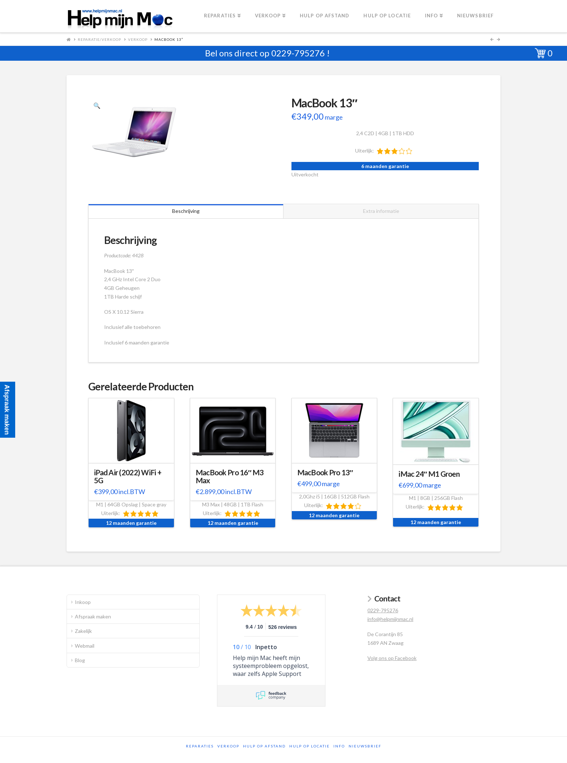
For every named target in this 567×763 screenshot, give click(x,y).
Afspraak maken (93, 616)
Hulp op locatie (309, 746)
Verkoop (138, 39)
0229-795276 (298, 53)
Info (339, 746)
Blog (80, 660)
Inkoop (83, 602)
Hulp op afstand (264, 746)
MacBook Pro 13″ (325, 472)
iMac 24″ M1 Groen (429, 474)
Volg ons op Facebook (392, 658)
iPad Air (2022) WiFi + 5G (127, 476)
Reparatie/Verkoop (99, 39)
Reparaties (200, 746)
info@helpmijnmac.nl (390, 619)
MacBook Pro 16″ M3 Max (230, 476)
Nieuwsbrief (365, 746)
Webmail (84, 646)
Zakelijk (83, 631)
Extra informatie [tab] (381, 211)
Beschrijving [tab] (186, 211)
